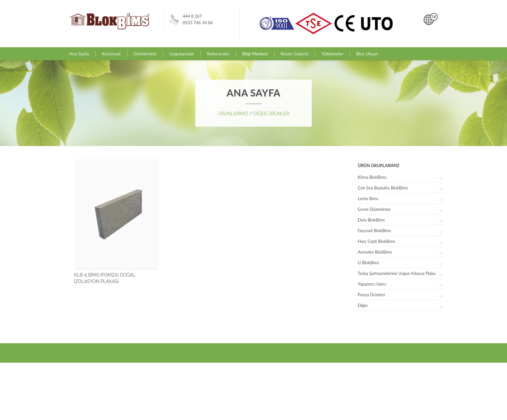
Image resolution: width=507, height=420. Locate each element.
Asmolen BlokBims (375, 252)
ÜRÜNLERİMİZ (234, 113)
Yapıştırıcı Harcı (372, 284)
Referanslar (218, 53)
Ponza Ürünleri (371, 294)
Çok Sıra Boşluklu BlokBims (383, 187)
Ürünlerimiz (145, 53)
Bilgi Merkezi (255, 53)
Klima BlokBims (372, 177)
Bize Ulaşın (367, 53)
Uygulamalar (181, 53)
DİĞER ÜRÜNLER (271, 113)
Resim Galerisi (294, 53)
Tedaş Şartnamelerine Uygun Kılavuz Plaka (397, 273)
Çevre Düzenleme (374, 209)
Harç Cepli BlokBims (376, 241)
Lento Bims (368, 198)
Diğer (363, 305)
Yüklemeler (332, 53)
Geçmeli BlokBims (374, 230)
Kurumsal (111, 53)
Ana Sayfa (79, 53)
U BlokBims (368, 262)
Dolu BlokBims (371, 219)
